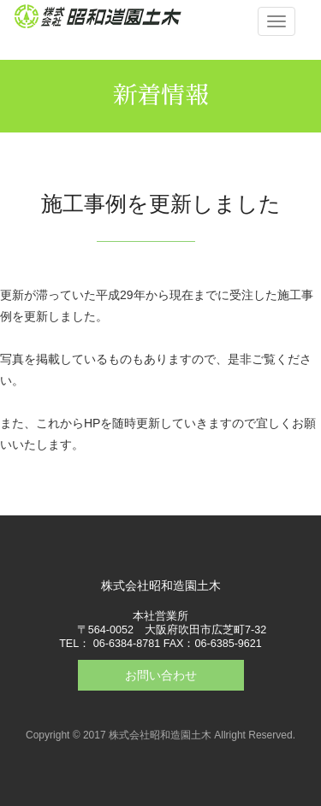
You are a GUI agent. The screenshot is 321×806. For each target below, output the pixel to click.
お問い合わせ (161, 675)
